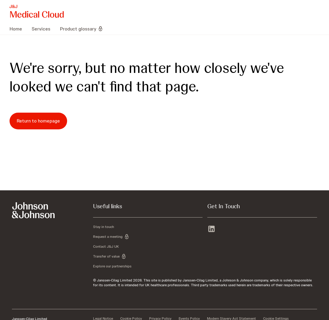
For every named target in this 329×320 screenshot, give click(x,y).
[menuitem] (18, 29)
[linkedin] (211, 229)
